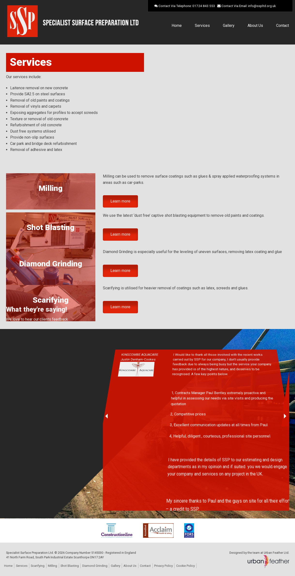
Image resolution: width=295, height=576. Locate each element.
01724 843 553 (203, 6)
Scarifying (51, 300)
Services (202, 25)
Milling (50, 188)
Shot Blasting (51, 227)
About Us (255, 25)
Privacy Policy (163, 566)
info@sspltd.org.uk (262, 6)
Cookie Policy (185, 566)
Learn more (120, 201)
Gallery (228, 25)
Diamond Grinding (50, 263)
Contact (282, 25)
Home (177, 25)
